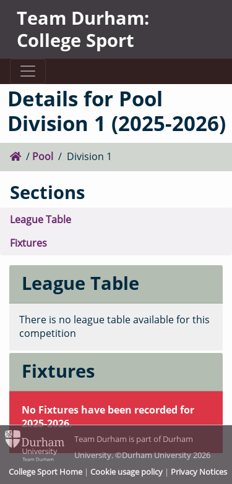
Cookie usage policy (126, 471)
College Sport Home (45, 471)
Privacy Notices (199, 471)
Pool (42, 156)
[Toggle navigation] (27, 71)
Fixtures (28, 243)
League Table (40, 219)
